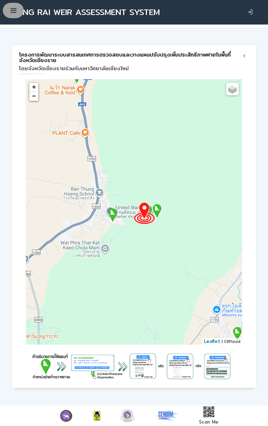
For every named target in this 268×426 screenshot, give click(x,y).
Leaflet (212, 341)
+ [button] (34, 87)
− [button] (34, 96)
